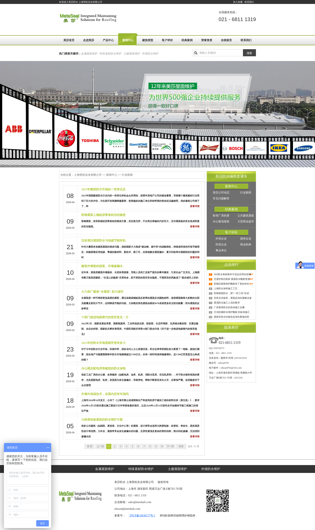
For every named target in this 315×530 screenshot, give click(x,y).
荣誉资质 (206, 40)
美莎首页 (68, 40)
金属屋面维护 (89, 53)
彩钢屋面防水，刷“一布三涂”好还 (231, 293)
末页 (181, 446)
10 (162, 446)
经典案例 (187, 40)
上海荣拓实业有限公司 (88, 174)
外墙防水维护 (150, 53)
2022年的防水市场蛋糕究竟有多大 (103, 342)
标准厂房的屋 (221, 215)
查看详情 (194, 206)
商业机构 (245, 244)
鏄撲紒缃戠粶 (187, 515)
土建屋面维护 (132, 53)
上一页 (100, 446)
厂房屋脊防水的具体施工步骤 (229, 307)
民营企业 (221, 244)
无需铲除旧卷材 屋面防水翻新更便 (232, 279)
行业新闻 (127, 174)
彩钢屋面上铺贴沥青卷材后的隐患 (103, 214)
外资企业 (221, 238)
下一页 (170, 446)
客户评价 (167, 40)
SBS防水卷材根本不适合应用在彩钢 (232, 274)
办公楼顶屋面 (221, 221)
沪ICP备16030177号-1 (142, 515)
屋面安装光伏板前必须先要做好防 (231, 316)
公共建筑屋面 (245, 215)
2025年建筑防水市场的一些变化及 (103, 189)
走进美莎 (88, 40)
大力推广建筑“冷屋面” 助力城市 (102, 291)
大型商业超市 (245, 221)
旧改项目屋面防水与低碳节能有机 (103, 240)
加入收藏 (238, 2)
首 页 (89, 446)
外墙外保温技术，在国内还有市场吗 (105, 394)
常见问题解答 (221, 198)
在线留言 (226, 40)
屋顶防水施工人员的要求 (227, 302)
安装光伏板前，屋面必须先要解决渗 (233, 298)
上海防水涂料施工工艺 (225, 288)
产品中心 (108, 40)
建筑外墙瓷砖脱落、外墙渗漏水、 (103, 266)
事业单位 (221, 250)
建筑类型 (147, 40)
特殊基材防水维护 (111, 53)
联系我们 (249, 2)
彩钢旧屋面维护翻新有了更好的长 (231, 283)
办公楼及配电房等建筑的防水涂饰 (103, 368)
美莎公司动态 (221, 192)
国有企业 (245, 238)
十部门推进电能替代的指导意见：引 (105, 317)
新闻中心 (127, 40)
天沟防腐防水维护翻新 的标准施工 (232, 312)
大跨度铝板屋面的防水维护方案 (102, 419)
